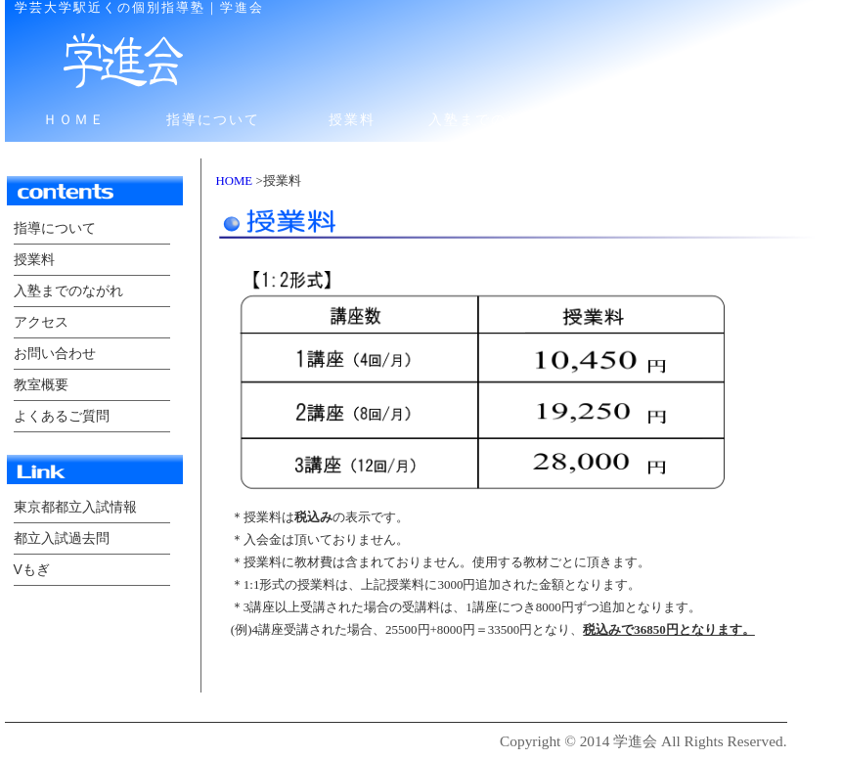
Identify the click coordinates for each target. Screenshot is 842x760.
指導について (213, 119)
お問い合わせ (769, 119)
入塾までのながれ (491, 119)
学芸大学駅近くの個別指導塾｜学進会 (139, 8)
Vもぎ (32, 569)
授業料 (352, 119)
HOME (234, 181)
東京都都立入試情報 (75, 506)
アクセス (629, 119)
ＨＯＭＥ (74, 119)
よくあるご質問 (62, 416)
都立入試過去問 (62, 538)
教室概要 (41, 384)
